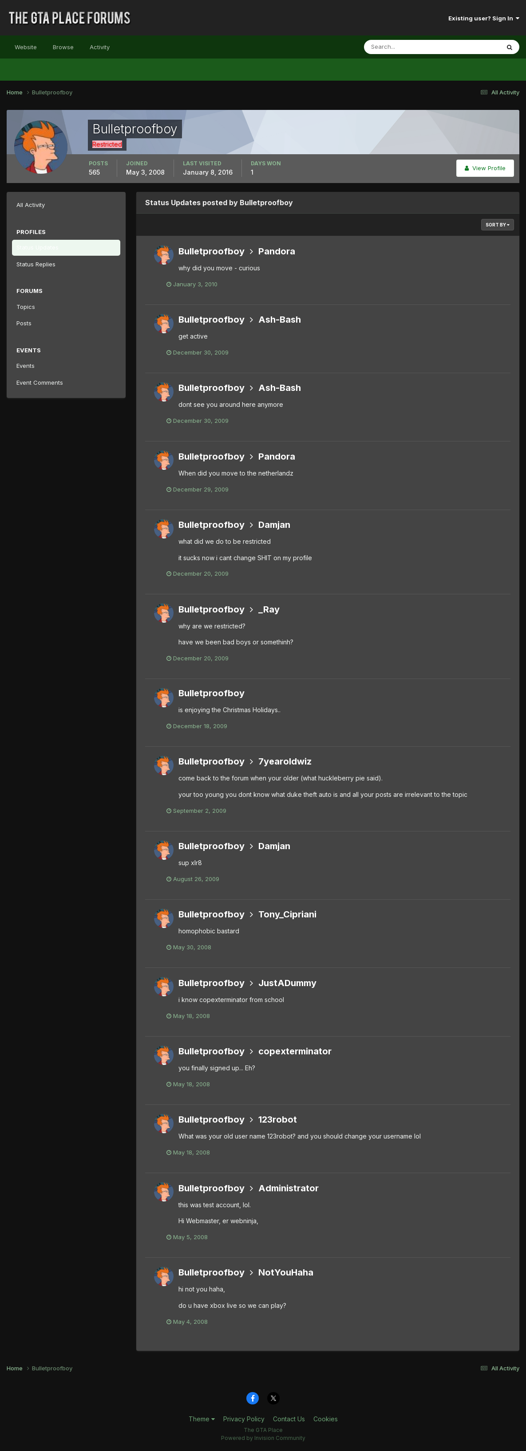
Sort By (498, 224)
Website (26, 47)
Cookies (325, 1419)
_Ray (269, 609)
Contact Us (289, 1419)
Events (25, 365)
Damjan (274, 524)
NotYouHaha (285, 1272)
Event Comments (39, 382)
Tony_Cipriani (287, 914)
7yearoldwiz (285, 761)
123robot (277, 1119)
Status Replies (35, 264)
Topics (25, 306)
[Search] (403, 47)
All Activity (30, 204)
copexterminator (295, 1051)
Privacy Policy (244, 1419)
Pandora (276, 251)
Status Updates (37, 247)
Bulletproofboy (211, 251)
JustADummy (287, 983)
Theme (202, 1419)
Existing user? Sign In (483, 18)
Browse (63, 47)
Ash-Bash (279, 319)
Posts (24, 323)
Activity (100, 47)
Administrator (288, 1188)
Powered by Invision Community (263, 1438)
